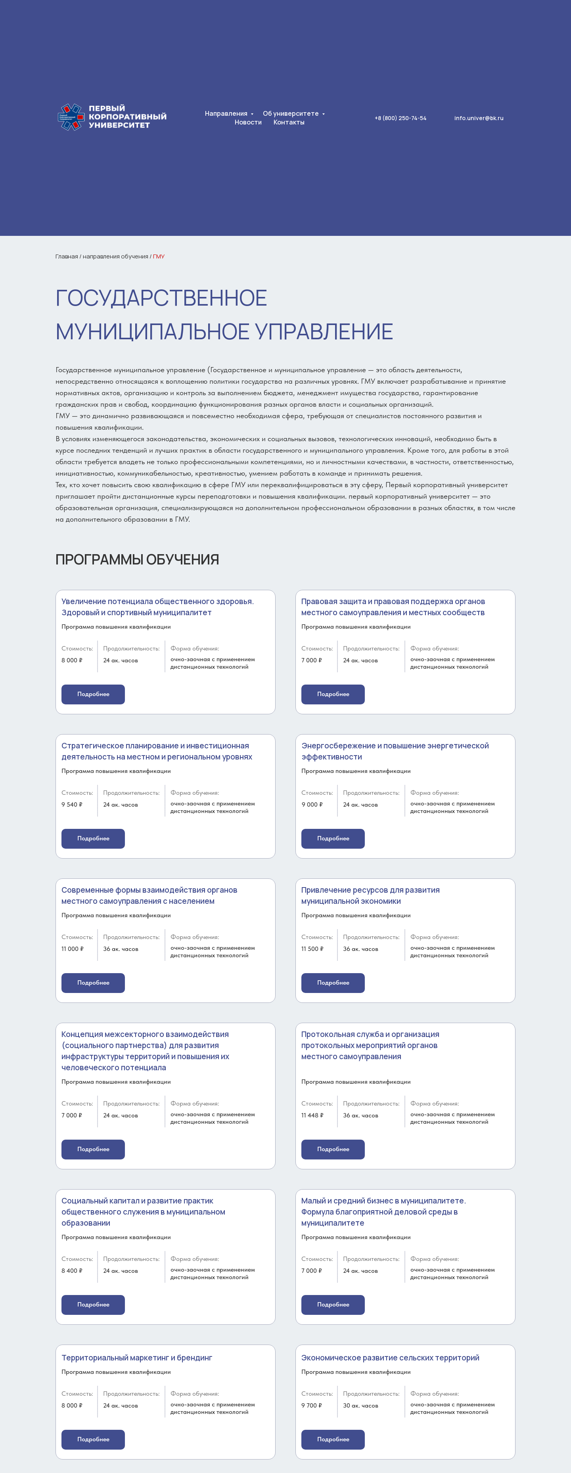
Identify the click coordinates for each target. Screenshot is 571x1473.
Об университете (291, 113)
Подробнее (93, 694)
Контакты (289, 122)
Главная (67, 256)
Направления (227, 113)
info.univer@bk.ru (479, 118)
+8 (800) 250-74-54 (401, 118)
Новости (248, 122)
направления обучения (115, 256)
